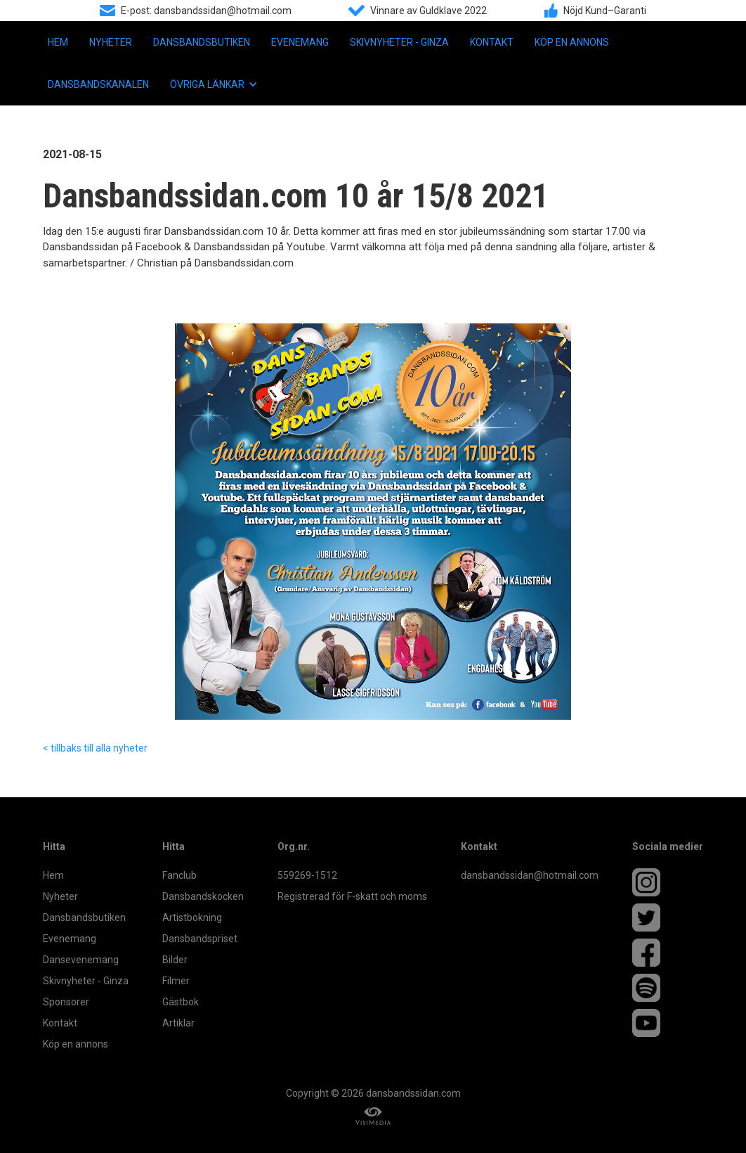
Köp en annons (572, 42)
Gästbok (180, 1001)
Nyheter (110, 42)
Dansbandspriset (199, 938)
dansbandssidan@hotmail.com (529, 875)
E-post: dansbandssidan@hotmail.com (206, 10)
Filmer (176, 980)
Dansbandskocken (203, 896)
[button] (213, 84)
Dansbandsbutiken (201, 42)
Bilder (175, 959)
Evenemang (300, 42)
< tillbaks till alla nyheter (95, 748)
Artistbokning (192, 917)
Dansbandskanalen (98, 84)
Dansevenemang (81, 959)
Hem (58, 42)
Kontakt (491, 42)
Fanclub (179, 875)
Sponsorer (66, 1001)
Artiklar (178, 1023)
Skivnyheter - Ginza (399, 42)
